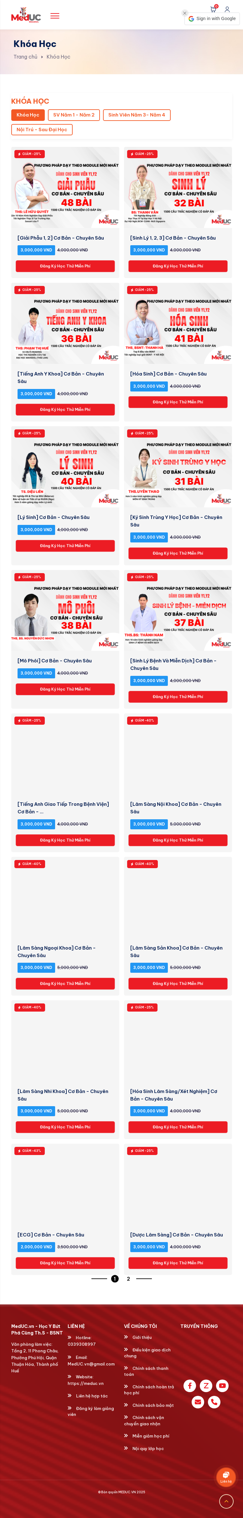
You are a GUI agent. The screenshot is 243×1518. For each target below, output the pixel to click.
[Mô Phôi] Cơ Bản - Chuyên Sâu (55, 661)
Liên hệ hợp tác (88, 1395)
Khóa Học (58, 57)
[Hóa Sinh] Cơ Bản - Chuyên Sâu (168, 374)
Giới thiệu (138, 1337)
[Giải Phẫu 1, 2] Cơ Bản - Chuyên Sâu (61, 238)
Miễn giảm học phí (146, 1435)
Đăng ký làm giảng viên (91, 1411)
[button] (212, 19)
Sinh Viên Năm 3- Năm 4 (136, 115)
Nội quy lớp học (144, 1448)
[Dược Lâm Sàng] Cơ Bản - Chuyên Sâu (176, 1235)
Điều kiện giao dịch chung (147, 1353)
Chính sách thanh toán (146, 1371)
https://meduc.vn (86, 1383)
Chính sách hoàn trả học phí (149, 1390)
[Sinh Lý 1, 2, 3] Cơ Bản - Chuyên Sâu (173, 238)
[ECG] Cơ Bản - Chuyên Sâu (51, 1235)
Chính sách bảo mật (149, 1405)
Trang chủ (25, 57)
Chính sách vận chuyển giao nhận (144, 1420)
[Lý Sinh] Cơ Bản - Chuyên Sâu (54, 517)
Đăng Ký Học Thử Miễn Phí (65, 266)
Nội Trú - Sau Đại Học (42, 129)
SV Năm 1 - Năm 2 (74, 115)
